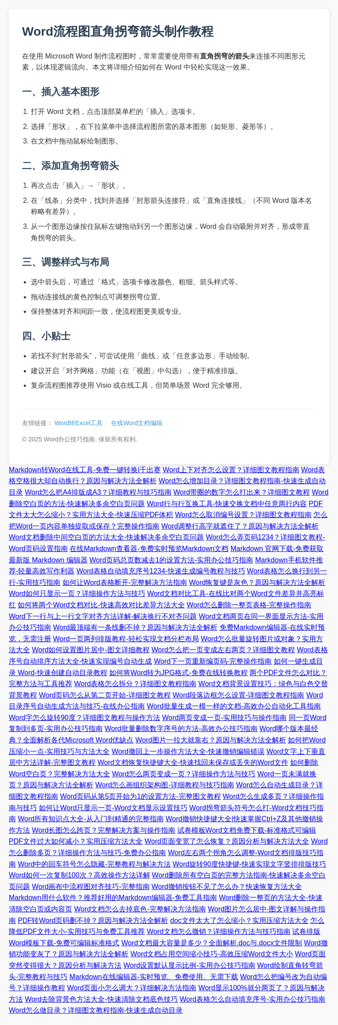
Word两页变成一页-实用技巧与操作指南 (224, 717)
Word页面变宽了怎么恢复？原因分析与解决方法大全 (226, 841)
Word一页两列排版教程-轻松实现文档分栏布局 (125, 639)
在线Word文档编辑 (136, 422)
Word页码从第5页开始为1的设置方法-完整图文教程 (140, 796)
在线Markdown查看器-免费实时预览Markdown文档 (149, 548)
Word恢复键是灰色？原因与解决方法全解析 (257, 582)
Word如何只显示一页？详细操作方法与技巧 (77, 593)
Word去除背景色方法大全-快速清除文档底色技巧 (101, 999)
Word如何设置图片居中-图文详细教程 (90, 650)
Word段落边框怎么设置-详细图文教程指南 (238, 695)
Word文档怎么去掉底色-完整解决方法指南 (140, 909)
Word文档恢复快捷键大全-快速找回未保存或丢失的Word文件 (193, 762)
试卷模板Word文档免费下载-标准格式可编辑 (246, 830)
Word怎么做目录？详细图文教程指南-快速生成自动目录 (96, 1010)
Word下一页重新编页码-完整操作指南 (213, 661)
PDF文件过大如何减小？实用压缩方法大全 (76, 841)
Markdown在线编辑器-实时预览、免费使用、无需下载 (154, 977)
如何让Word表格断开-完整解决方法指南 (124, 582)
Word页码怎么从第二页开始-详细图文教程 (104, 695)
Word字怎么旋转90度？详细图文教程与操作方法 (84, 717)
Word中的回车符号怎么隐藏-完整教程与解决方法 (94, 864)
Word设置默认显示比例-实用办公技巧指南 (189, 965)
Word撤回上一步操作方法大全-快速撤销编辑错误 (188, 751)
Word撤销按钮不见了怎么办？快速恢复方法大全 (226, 886)
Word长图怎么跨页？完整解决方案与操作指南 (103, 830)
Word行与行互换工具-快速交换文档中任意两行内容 (227, 503)
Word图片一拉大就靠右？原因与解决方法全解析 (211, 740)
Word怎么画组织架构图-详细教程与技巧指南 (164, 785)
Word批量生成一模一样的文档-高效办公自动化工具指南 (234, 706)
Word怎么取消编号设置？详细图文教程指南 (243, 514)
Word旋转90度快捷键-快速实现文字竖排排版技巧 (249, 864)
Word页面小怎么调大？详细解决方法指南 (131, 988)
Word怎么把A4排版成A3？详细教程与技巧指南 (98, 492)
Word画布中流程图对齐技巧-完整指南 (90, 886)
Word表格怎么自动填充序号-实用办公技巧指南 (252, 999)
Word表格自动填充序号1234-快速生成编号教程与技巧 (161, 571)
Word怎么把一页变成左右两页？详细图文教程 (223, 650)
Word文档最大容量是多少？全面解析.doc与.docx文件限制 (211, 943)
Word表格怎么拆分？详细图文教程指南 (135, 683)
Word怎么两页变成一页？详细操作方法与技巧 (183, 774)
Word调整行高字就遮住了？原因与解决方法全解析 (240, 526)
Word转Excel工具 (79, 422)
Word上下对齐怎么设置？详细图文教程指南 (231, 470)
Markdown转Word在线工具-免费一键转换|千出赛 (85, 470)
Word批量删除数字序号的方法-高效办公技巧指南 (181, 728)
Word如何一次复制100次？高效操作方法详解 (79, 875)
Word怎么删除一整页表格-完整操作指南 (249, 605)
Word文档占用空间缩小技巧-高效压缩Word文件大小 (211, 954)
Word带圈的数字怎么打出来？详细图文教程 (241, 492)
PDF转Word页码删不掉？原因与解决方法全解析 (93, 920)
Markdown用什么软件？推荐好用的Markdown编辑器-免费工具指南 (113, 897)
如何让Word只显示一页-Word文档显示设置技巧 (113, 808)
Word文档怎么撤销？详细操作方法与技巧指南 (218, 931)
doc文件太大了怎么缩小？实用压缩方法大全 (239, 920)
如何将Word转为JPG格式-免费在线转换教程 (178, 672)
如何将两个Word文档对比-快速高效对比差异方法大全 (101, 605)
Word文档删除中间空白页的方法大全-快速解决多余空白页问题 (106, 537)
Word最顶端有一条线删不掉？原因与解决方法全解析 (135, 627)
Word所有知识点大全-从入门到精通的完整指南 (90, 819)
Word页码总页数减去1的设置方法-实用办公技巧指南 (171, 560)
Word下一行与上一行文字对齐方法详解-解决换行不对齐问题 (103, 616)
